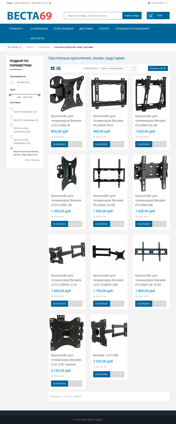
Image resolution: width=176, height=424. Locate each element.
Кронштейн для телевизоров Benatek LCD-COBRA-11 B (66, 280)
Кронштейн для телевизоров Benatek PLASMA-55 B (108, 120)
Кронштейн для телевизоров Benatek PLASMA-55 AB (150, 120)
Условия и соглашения (132, 29)
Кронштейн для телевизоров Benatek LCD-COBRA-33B (108, 280)
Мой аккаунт (157, 3)
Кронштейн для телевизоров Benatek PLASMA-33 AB (108, 200)
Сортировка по (91, 68)
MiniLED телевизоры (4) (26, 120)
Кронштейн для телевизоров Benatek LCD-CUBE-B (66, 120)
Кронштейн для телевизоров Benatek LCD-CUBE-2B (66, 200)
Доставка (86, 29)
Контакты (37, 38)
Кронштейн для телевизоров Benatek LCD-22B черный (66, 360)
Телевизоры (44, 47)
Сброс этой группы (32, 160)
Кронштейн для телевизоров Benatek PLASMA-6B (150, 200)
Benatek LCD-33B (105, 355)
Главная (15, 29)
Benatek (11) (23, 82)
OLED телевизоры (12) (25, 111)
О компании (39, 29)
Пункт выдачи (63, 29)
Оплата (104, 29)
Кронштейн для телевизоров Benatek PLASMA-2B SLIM (150, 280)
